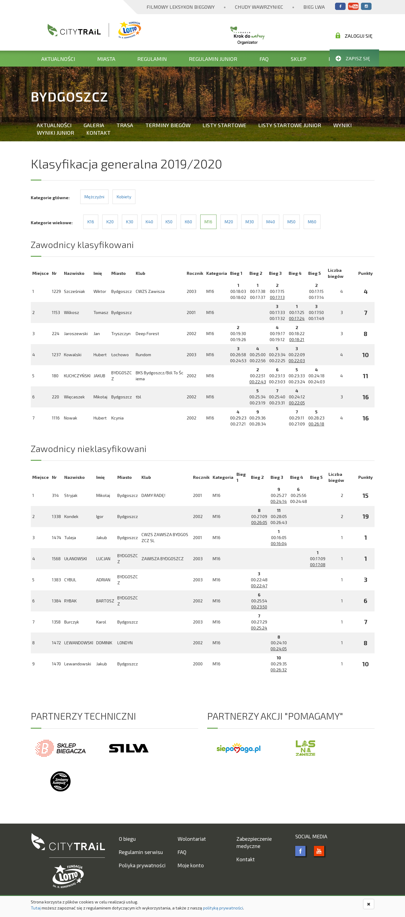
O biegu (127, 839)
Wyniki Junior (55, 132)
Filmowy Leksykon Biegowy (181, 7)
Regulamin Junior (213, 58)
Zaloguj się (354, 36)
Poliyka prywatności (142, 865)
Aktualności (58, 58)
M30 (249, 221)
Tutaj (36, 907)
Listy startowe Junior (289, 125)
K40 (149, 221)
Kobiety (124, 196)
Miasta (106, 58)
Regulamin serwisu (141, 852)
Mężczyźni (94, 196)
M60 (312, 221)
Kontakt (98, 132)
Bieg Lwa (314, 7)
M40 (270, 221)
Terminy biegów (168, 125)
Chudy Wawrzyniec (259, 7)
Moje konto (191, 865)
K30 (129, 221)
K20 (110, 221)
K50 (169, 221)
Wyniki (342, 125)
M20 (229, 221)
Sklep (298, 58)
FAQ (264, 58)
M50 (291, 221)
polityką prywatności (223, 907)
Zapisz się (353, 58)
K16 (90, 221)
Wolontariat (192, 839)
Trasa (124, 125)
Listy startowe (224, 125)
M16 (208, 221)
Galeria (94, 125)
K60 (188, 221)
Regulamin (152, 58)
